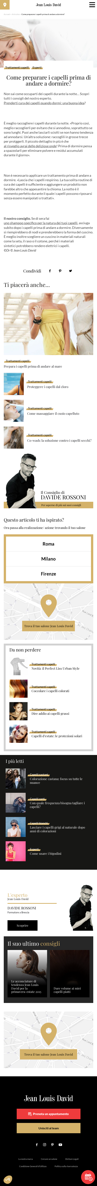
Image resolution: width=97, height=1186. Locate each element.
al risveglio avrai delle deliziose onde (30, 146)
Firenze (48, 573)
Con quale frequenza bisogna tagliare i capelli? (57, 805)
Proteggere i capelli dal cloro (47, 387)
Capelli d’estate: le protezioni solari (57, 736)
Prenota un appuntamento (48, 1114)
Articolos (16, 14)
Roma (48, 543)
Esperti (37, 67)
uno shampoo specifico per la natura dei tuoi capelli (40, 223)
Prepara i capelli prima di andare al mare (33, 366)
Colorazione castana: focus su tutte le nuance (56, 781)
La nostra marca (25, 1159)
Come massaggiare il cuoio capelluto (53, 413)
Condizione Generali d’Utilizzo (33, 1166)
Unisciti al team (48, 1128)
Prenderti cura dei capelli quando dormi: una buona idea (44, 103)
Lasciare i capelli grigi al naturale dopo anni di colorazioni (57, 829)
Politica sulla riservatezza (66, 1166)
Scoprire (22, 925)
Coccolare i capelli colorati (50, 691)
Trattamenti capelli (17, 67)
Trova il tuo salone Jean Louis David (48, 626)
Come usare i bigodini (45, 853)
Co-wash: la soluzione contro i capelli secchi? (59, 440)
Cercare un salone (49, 1159)
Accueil (7, 14)
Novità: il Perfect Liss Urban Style (56, 668)
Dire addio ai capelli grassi (50, 713)
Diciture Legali (72, 1159)
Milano (48, 558)
